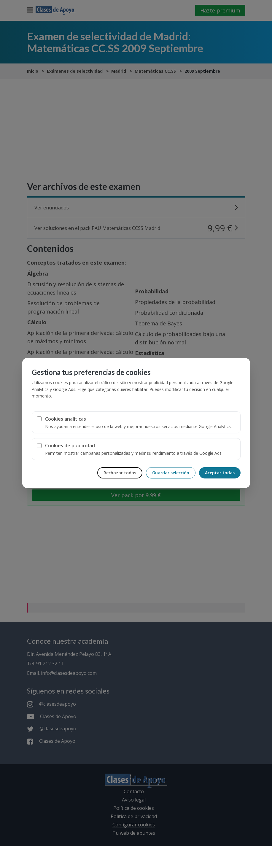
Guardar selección (170, 473)
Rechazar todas (120, 473)
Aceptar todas (220, 473)
